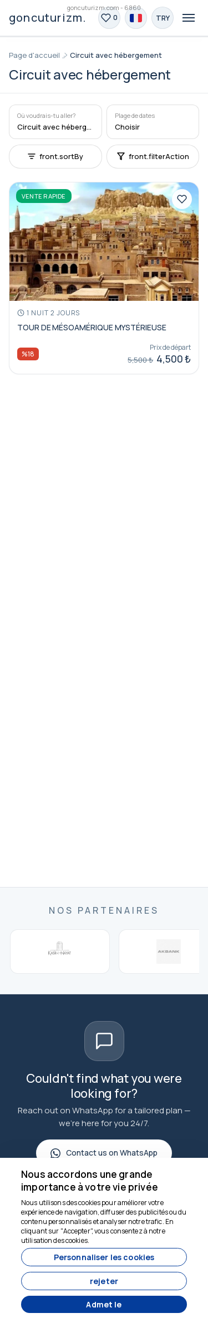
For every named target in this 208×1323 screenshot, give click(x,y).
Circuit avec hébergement (116, 55)
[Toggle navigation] (188, 18)
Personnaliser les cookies (104, 1257)
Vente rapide (44, 196)
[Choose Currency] (162, 18)
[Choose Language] (136, 18)
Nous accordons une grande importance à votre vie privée (89, 1180)
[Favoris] (109, 18)
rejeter (104, 1281)
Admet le (103, 1304)
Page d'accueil (34, 55)
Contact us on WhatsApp (104, 1152)
